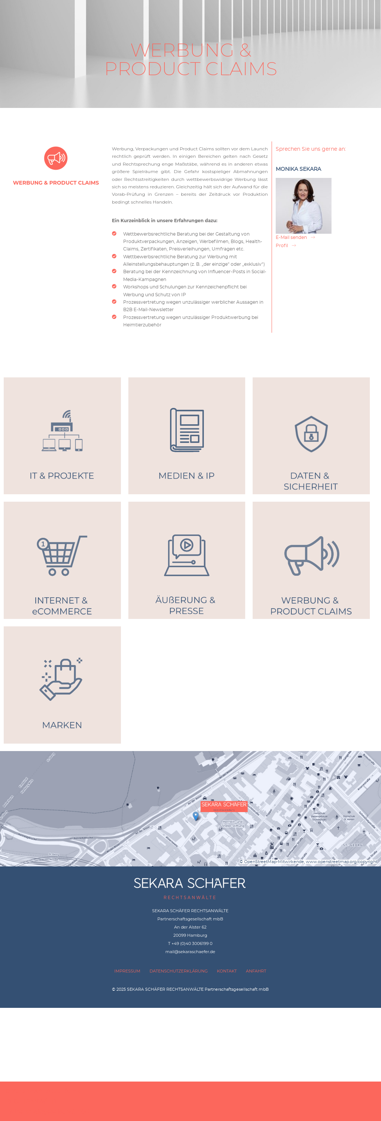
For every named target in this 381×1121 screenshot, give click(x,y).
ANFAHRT (256, 971)
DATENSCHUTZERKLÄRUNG (179, 971)
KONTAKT (227, 971)
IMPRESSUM (127, 971)
